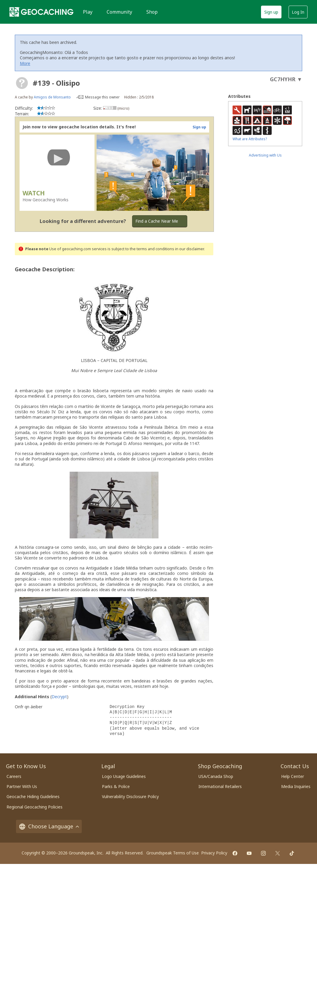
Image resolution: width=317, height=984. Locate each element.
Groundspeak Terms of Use (172, 853)
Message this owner (102, 97)
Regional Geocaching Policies (35, 807)
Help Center (292, 776)
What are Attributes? (250, 138)
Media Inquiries (295, 786)
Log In (298, 12)
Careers (14, 776)
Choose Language (49, 826)
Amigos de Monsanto (52, 97)
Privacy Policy (214, 853)
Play (87, 12)
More (25, 63)
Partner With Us (22, 786)
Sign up (271, 12)
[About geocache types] (22, 83)
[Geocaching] (41, 12)
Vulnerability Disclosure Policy (130, 796)
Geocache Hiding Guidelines (33, 796)
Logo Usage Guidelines (124, 776)
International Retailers (220, 786)
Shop (152, 12)
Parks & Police (116, 786)
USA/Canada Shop (215, 776)
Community (119, 12)
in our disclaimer (189, 248)
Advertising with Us (265, 155)
